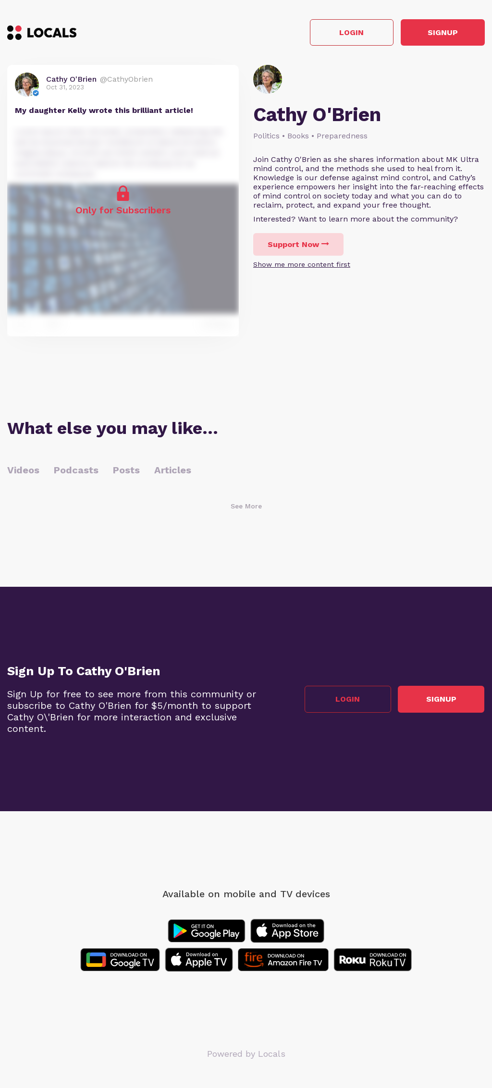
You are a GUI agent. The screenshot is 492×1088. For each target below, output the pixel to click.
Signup (442, 32)
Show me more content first (301, 265)
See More (246, 506)
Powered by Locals (246, 1054)
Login (348, 32)
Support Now (298, 244)
